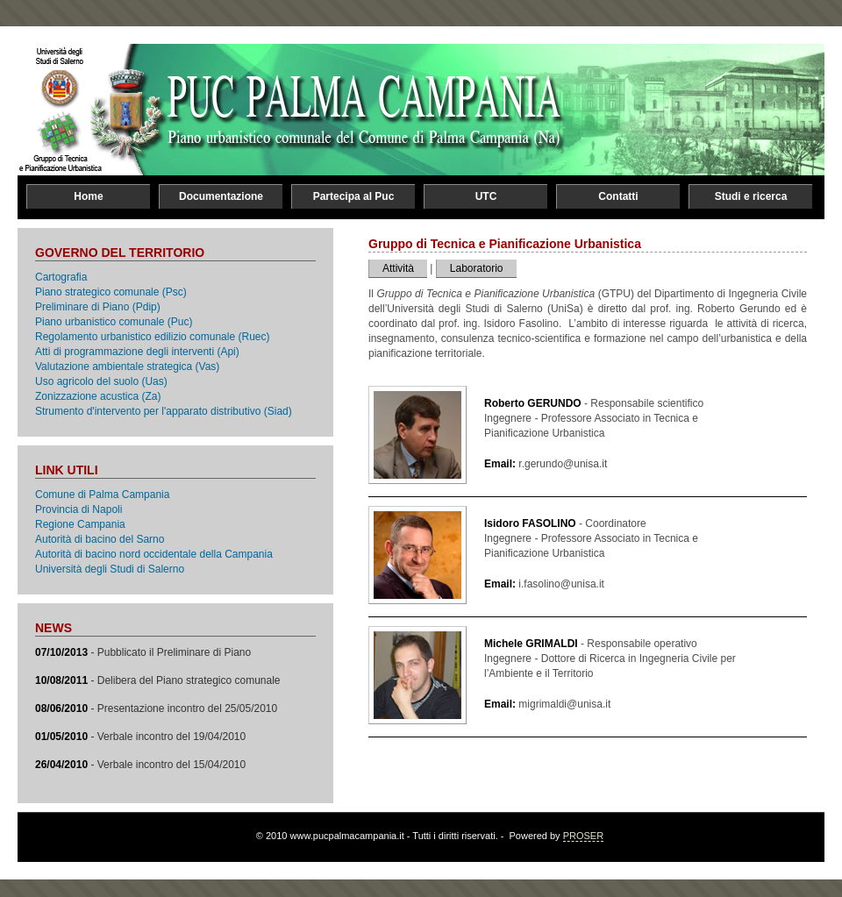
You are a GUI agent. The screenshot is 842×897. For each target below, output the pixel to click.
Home (88, 196)
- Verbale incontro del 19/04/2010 (140, 736)
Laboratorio (476, 268)
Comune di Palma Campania (102, 494)
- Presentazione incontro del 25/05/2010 (156, 708)
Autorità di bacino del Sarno (99, 539)
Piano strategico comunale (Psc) (111, 292)
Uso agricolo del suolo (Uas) (101, 381)
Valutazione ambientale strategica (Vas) (127, 366)
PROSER (583, 835)
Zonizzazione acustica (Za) (98, 396)
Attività (398, 268)
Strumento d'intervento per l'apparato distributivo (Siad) (163, 411)
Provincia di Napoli (78, 509)
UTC (486, 196)
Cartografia (61, 277)
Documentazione (221, 196)
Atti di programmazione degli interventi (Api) (137, 351)
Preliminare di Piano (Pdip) (98, 307)
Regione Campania (80, 524)
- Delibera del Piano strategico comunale (158, 680)
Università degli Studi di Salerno (109, 569)
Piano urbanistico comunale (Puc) (113, 322)
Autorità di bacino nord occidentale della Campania (154, 554)
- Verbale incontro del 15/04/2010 (140, 764)
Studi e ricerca (751, 196)
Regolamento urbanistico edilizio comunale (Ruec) (152, 337)
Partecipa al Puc (354, 196)
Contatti (618, 196)
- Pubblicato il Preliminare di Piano (143, 652)
